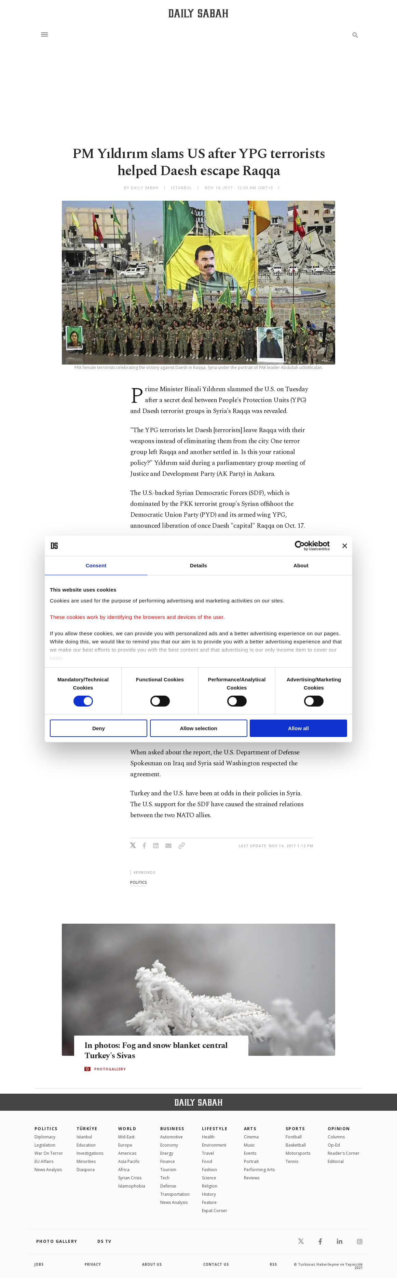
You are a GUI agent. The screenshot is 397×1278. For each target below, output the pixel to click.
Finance (167, 1161)
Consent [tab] (96, 565)
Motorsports (298, 1153)
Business (172, 1129)
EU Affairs (44, 1161)
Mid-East (126, 1137)
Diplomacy (45, 1137)
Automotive (171, 1137)
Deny (98, 728)
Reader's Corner (343, 1153)
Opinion (339, 1129)
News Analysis (48, 1170)
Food (207, 1161)
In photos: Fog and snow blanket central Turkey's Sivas (157, 1050)
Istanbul (84, 1137)
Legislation (45, 1145)
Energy (166, 1153)
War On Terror (49, 1153)
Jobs (39, 1264)
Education (86, 1145)
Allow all (298, 728)
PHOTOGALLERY (110, 1069)
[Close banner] (344, 545)
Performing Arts (259, 1170)
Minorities (86, 1161)
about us (152, 1264)
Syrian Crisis (129, 1178)
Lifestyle (215, 1129)
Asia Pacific (129, 1161)
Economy (169, 1145)
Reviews (251, 1178)
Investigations (90, 1153)
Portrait (251, 1161)
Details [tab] (198, 565)
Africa (123, 1170)
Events (250, 1153)
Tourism (168, 1170)
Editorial (336, 1161)
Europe (125, 1145)
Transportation (175, 1194)
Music (249, 1145)
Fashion (209, 1170)
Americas (127, 1153)
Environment (214, 1145)
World (127, 1129)
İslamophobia (131, 1186)
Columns (336, 1137)
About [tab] (301, 565)
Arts (250, 1129)
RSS (273, 1264)
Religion (209, 1186)
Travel (208, 1153)
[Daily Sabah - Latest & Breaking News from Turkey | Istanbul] (198, 13)
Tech (164, 1178)
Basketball (296, 1145)
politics (138, 882)
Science (209, 1178)
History (209, 1194)
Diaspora (86, 1170)
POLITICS (46, 1129)
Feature (209, 1202)
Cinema (251, 1137)
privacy (93, 1264)
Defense (168, 1186)
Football (294, 1137)
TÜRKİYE (87, 1129)
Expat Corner (214, 1210)
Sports (295, 1129)
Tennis (292, 1161)
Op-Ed (334, 1145)
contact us (216, 1264)
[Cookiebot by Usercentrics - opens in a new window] (300, 546)
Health (208, 1137)
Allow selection (198, 728)
